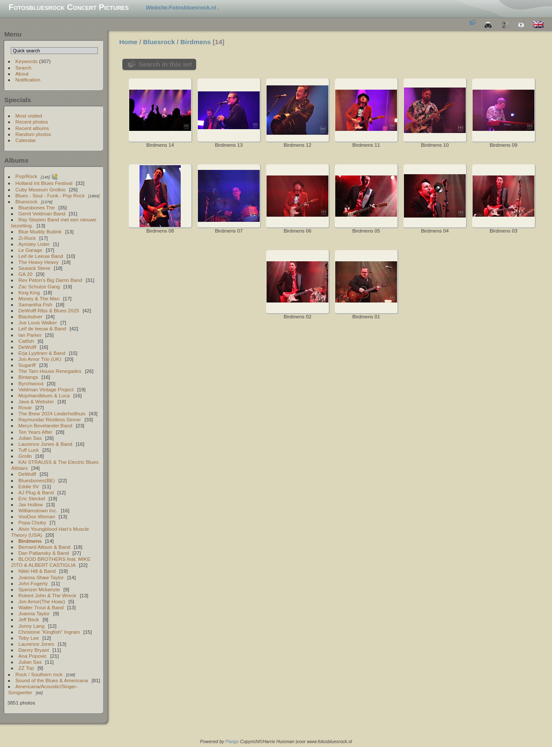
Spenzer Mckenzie (39, 589)
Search (23, 67)
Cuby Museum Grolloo (40, 189)
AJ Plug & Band (36, 492)
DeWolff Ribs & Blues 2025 (48, 310)
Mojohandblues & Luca (44, 395)
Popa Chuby (32, 522)
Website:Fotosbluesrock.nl (182, 7)
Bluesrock (26, 201)
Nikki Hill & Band (37, 571)
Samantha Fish (35, 304)
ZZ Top (26, 668)
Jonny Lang (31, 626)
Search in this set (165, 64)
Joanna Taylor (34, 613)
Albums (16, 160)
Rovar (25, 407)
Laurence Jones (36, 644)
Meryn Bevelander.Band (45, 425)
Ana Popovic (32, 656)
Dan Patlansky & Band (43, 553)
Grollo (25, 456)
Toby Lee (28, 638)
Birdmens (30, 541)
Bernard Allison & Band (44, 547)
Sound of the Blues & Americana (51, 680)
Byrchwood (30, 383)
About (22, 73)
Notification (27, 79)
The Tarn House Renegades (50, 371)
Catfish (26, 341)
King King (29, 292)
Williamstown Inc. (38, 510)
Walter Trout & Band (41, 607)
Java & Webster (36, 401)
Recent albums (32, 128)
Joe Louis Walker (37, 322)
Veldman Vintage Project (46, 389)
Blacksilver (30, 316)
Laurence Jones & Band (45, 444)
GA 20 (25, 274)
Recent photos (31, 121)
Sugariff (27, 365)
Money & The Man (39, 298)
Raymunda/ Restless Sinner (49, 419)
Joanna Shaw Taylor (41, 577)
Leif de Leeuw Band (40, 256)
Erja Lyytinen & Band (41, 353)
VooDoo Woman (36, 516)
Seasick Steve (34, 268)
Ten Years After (35, 432)
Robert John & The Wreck (47, 595)
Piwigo (232, 741)
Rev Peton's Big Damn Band (50, 280)
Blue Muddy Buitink (40, 231)
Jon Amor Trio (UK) (39, 359)
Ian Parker (30, 335)
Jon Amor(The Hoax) (41, 601)
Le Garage (30, 250)
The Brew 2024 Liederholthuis (51, 413)
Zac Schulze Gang (39, 286)
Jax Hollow (30, 504)
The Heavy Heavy (38, 262)
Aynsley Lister (34, 244)
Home (128, 41)
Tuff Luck (28, 450)
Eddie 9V (28, 486)
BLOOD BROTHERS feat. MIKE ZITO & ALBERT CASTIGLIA (51, 562)
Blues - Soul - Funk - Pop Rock (50, 195)
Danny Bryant (33, 650)
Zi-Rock (27, 238)
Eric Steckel (31, 498)
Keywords (26, 61)
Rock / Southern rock (39, 674)
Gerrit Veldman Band (41, 213)
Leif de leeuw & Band (42, 328)
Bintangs (28, 377)
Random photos (33, 134)
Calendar (25, 140)
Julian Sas (30, 438)
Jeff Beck (28, 619)
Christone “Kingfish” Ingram (49, 632)
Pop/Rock (26, 176)
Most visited (28, 115)
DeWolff (27, 347)
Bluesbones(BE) (36, 480)
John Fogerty (33, 583)
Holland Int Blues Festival (44, 183)
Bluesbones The (36, 207)
